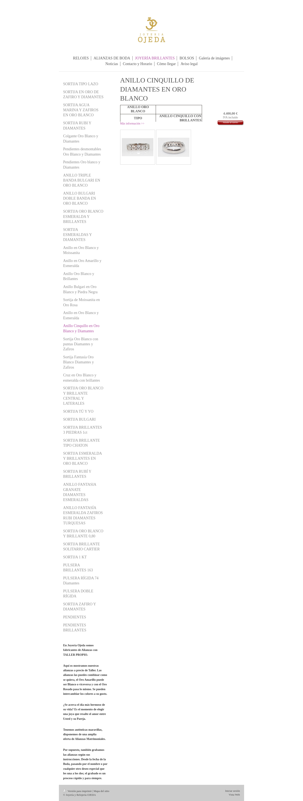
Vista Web (234, 794)
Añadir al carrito (230, 122)
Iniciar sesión (232, 790)
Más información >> (132, 123)
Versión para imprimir (77, 791)
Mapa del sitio (101, 791)
